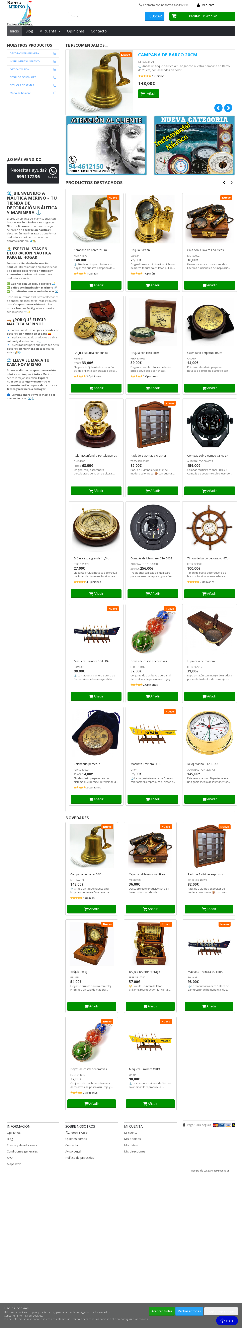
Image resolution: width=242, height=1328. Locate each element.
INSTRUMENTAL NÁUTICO (25, 61)
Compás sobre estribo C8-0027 (207, 455)
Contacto (99, 31)
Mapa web (14, 1164)
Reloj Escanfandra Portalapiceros (95, 455)
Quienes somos (76, 1139)
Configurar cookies (221, 1312)
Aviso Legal (73, 1151)
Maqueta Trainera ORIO (146, 764)
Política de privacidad (79, 1157)
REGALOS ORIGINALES (23, 77)
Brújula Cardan (140, 250)
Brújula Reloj (78, 972)
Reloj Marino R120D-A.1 (203, 764)
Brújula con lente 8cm (145, 353)
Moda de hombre (20, 93)
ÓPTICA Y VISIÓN (19, 69)
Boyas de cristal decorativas (149, 661)
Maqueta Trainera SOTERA (91, 661)
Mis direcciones (134, 1151)
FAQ (10, 1157)
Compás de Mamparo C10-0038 (151, 558)
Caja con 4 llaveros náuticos (205, 250)
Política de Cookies (30, 1315)
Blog (29, 31)
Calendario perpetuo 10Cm (204, 353)
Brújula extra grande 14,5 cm (92, 558)
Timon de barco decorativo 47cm (209, 558)
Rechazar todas (189, 1311)
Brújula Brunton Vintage (144, 972)
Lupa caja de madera (201, 661)
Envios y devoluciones (22, 1145)
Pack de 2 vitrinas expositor (148, 455)
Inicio (14, 31)
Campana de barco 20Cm (167, 54)
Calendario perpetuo (87, 764)
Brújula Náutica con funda (91, 353)
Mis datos (131, 1145)
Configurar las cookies (134, 1319)
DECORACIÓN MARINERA (24, 53)
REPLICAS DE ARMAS (22, 85)
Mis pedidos (132, 1139)
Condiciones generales (22, 1151)
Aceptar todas (161, 1311)
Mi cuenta (207, 5)
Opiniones (76, 31)
